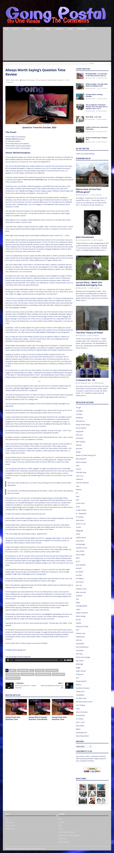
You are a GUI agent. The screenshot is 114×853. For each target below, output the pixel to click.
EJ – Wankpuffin (81, 513)
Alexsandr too (80, 421)
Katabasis (79, 596)
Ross (77, 678)
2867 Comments (98, 240)
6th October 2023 (13, 80)
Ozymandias (80, 644)
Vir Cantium (79, 719)
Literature (59, 29)
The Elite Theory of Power (89, 332)
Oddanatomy (80, 637)
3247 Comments (94, 335)
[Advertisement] (57, 46)
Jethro (78, 558)
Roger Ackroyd (81, 671)
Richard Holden (12, 674)
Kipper (78, 602)
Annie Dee (79, 435)
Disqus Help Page (63, 842)
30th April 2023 (82, 288)
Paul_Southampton (82, 647)
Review (54, 80)
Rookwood (79, 674)
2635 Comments (102, 119)
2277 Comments (102, 88)
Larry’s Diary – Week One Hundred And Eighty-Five (89, 283)
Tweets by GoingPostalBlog (85, 154)
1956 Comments (102, 78)
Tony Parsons (58, 674)
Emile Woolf (80, 520)
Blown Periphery (81, 462)
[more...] (100, 205)
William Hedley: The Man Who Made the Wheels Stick (97, 85)
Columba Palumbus (82, 483)
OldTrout (79, 640)
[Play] (8, 660)
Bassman (79, 449)
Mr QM (78, 620)
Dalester (79, 490)
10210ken (79, 414)
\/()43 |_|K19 (80, 722)
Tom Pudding (80, 705)
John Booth (79, 582)
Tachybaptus (80, 695)
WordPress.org (10, 829)
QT (32, 670)
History (48, 29)
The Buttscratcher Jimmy (84, 702)
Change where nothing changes (94, 95)
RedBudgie (79, 664)
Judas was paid (81, 592)
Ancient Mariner (81, 428)
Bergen (78, 452)
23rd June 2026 (91, 78)
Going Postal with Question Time (12, 718)
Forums (70, 29)
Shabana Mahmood (43, 674)
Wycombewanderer (82, 736)
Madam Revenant (82, 613)
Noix (77, 630)
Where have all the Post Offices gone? (88, 190)
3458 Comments (102, 98)
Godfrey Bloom (81, 537)
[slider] (36, 660)
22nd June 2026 (91, 88)
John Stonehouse (85, 237)
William (78, 729)
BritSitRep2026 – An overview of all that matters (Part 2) (96, 75)
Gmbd (78, 534)
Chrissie (78, 469)
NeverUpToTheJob (82, 626)
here (45, 643)
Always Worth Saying (27, 80)
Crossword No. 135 (85, 380)
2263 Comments (102, 111)
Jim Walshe (79, 572)
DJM (77, 500)
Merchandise (81, 29)
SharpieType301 (81, 681)
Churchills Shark (81, 472)
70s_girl (78, 407)
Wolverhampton (13, 678)
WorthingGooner (81, 733)
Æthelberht (79, 418)
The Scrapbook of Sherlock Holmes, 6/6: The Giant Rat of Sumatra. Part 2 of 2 (96, 106)
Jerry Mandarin (81, 565)
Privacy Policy (62, 838)
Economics (27, 29)
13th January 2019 (83, 195)
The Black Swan (81, 698)
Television (60, 80)
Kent (77, 599)
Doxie (78, 507)
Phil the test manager (83, 657)
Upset (78, 709)
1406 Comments (95, 288)
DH (77, 493)
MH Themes (41, 848)
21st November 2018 (84, 240)
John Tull (79, 585)
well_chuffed (80, 726)
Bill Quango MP (81, 459)
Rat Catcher (80, 661)
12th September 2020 (84, 383)
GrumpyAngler (80, 544)
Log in (7, 819)
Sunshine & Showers (83, 688)
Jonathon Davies (81, 589)
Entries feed (9, 822)
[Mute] (65, 660)
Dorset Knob (80, 503)
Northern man (80, 633)
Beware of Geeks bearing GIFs (86, 455)
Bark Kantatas (80, 442)
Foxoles (78, 527)
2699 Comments (102, 142)
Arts (39, 80)
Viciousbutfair (80, 715)
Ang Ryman (79, 431)
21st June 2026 (91, 111)
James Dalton (80, 555)
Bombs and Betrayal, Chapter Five (96, 138)
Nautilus (78, 623)
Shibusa (78, 685)
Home (6, 29)
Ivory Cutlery (80, 551)
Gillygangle (79, 531)
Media (49, 80)
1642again (79, 411)
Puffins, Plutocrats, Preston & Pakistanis (97, 128)
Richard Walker (27, 674)
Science (37, 29)
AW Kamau (79, 438)
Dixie (77, 496)
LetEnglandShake (81, 606)
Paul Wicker (80, 650)
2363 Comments (102, 131)
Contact (60, 829)
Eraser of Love (81, 524)
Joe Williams (80, 578)
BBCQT (13, 670)
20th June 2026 (91, 131)
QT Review (39, 670)
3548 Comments (99, 383)
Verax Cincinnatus (82, 712)
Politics (15, 29)
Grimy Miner (80, 541)
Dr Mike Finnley (81, 510)
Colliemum (79, 479)
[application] (39, 660)
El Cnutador (80, 517)
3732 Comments (97, 195)
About (60, 825)
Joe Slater (79, 575)
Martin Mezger (81, 616)
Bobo (78, 466)
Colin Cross (79, 476)
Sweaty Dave (80, 691)
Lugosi (78, 609)
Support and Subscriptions (66, 832)
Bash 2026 (61, 822)
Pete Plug (79, 654)
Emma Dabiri (23, 670)
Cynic (77, 486)
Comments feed (10, 825)
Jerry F (78, 561)
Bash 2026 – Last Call (93, 117)
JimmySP (79, 568)
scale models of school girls (45, 332)
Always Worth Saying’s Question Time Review (38, 718)
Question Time (52, 670)
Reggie (78, 668)
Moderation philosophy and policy (69, 835)
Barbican (79, 445)
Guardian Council (81, 548)
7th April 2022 (82, 335)
